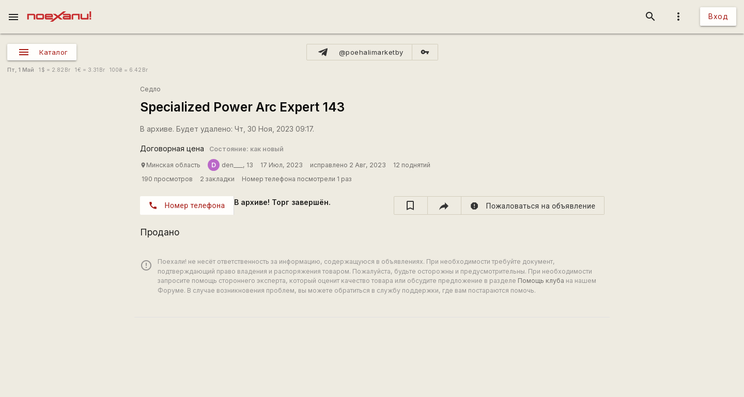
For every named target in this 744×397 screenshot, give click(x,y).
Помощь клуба (541, 280)
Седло (150, 89)
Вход (718, 16)
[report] (533, 205)
